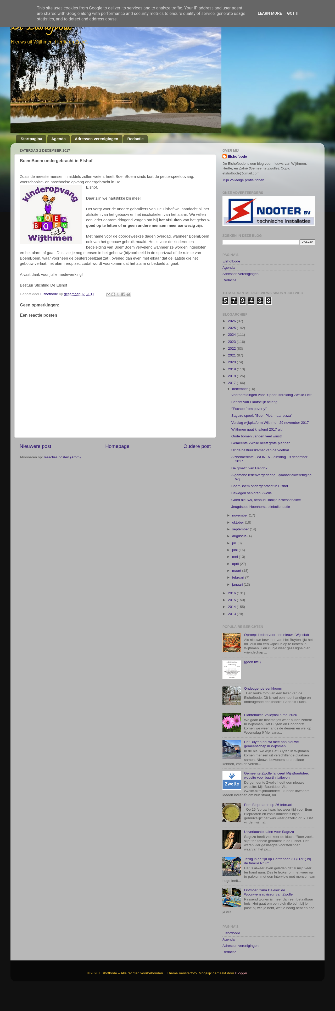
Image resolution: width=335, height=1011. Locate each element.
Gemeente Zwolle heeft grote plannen (261, 468)
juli (234, 568)
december (240, 414)
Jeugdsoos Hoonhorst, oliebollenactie (260, 532)
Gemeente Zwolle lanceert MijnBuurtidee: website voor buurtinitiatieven (276, 800)
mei (235, 582)
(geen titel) (252, 687)
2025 (232, 352)
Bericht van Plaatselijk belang (254, 426)
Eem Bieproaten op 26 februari (268, 829)
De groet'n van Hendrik (249, 493)
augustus (240, 561)
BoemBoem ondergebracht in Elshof (259, 511)
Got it (293, 13)
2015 (232, 625)
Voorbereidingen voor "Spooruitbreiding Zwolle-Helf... (273, 420)
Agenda (58, 138)
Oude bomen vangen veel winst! (256, 461)
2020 (232, 387)
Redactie (135, 138)
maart (237, 595)
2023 (232, 366)
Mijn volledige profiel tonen (243, 180)
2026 (232, 346)
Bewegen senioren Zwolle (251, 518)
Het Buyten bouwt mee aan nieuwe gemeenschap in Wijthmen (271, 769)
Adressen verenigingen (96, 138)
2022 (232, 373)
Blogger (241, 998)
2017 (232, 408)
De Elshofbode (41, 27)
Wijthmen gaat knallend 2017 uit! (257, 454)
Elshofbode (237, 156)
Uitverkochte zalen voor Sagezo (269, 856)
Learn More (270, 13)
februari (238, 602)
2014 (232, 632)
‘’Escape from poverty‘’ (249, 433)
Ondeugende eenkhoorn (263, 713)
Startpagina (31, 138)
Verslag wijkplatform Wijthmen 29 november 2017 (270, 447)
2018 (232, 401)
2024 (232, 359)
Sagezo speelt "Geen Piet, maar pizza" (261, 440)
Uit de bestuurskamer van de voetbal (260, 475)
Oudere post (197, 446)
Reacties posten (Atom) (62, 457)
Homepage (117, 446)
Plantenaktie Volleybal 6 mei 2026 (270, 739)
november (240, 540)
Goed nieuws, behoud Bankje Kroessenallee (266, 524)
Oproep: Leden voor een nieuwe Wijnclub (276, 659)
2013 (232, 638)
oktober (238, 547)
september (241, 554)
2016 (232, 618)
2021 (232, 380)
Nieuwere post (35, 446)
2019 (232, 394)
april (236, 588)
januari (238, 609)
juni (235, 574)
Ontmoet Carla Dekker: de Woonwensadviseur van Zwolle (268, 917)
